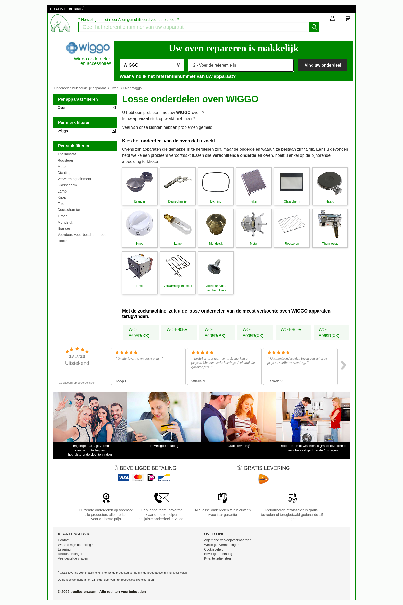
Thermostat (67, 154)
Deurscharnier (69, 210)
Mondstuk (65, 222)
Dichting (64, 173)
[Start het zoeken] (314, 27)
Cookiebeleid (213, 549)
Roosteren (66, 160)
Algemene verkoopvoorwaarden (227, 540)
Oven (114, 88)
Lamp (62, 191)
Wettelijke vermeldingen (222, 545)
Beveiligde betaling (218, 554)
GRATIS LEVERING (66, 9)
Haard (62, 241)
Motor (62, 166)
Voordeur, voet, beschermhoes (82, 235)
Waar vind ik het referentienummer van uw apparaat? (178, 76)
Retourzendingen (70, 554)
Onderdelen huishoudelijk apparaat (80, 88)
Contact (63, 540)
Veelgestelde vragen (73, 558)
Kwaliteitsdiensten (217, 558)
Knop (62, 197)
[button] (152, 65)
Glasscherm (67, 185)
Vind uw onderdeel (323, 65)
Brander (64, 228)
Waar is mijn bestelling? (75, 545)
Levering (64, 549)
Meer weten (180, 572)
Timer (62, 216)
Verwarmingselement (74, 179)
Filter (62, 203)
